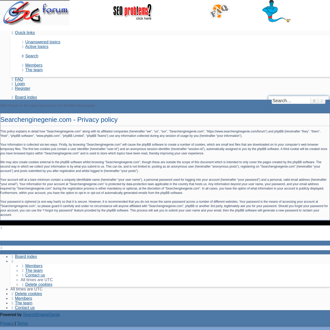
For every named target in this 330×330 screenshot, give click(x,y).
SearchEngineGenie (41, 314)
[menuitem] (40, 42)
